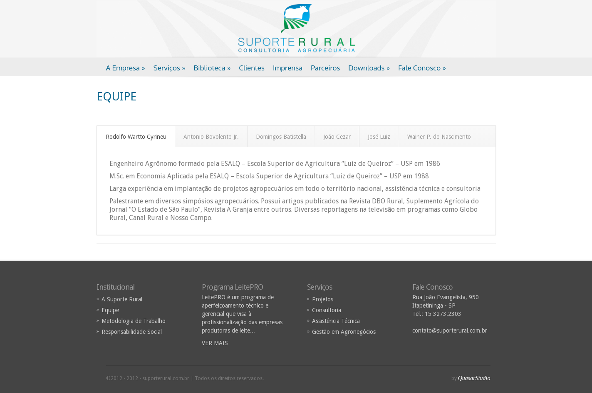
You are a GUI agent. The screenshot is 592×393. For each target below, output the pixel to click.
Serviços (170, 68)
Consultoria (326, 310)
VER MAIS (215, 343)
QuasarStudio (474, 378)
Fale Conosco (422, 68)
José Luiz (379, 136)
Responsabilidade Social (132, 331)
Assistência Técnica (336, 321)
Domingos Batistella (281, 136)
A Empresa (125, 68)
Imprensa (287, 68)
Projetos (322, 299)
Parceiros (325, 68)
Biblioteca (212, 68)
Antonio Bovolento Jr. (211, 136)
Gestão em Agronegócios (344, 331)
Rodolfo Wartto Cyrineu (136, 136)
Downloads (369, 68)
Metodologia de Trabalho (134, 321)
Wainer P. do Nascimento (439, 136)
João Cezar (337, 136)
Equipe (110, 310)
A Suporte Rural (122, 299)
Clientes (252, 68)
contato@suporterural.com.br (449, 330)
